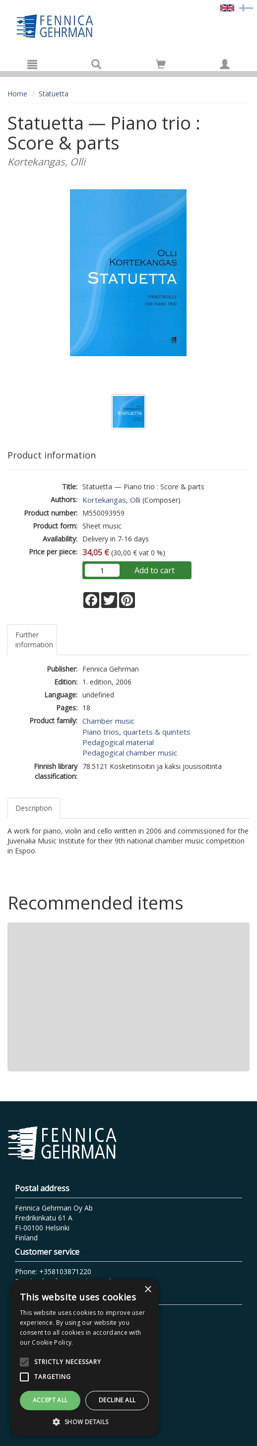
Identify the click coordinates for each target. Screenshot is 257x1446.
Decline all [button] (117, 1400)
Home (17, 93)
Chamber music (108, 721)
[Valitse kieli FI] (246, 7)
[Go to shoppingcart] (160, 64)
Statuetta (53, 93)
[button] (84, 1421)
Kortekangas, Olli (111, 500)
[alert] (84, 1357)
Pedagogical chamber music (129, 753)
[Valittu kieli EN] (227, 7)
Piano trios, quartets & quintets (136, 732)
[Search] (96, 64)
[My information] (224, 64)
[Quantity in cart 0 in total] (160, 66)
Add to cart (154, 570)
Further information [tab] (34, 639)
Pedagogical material (118, 742)
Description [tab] (33, 808)
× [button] (147, 1290)
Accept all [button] (50, 1400)
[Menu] (32, 64)
